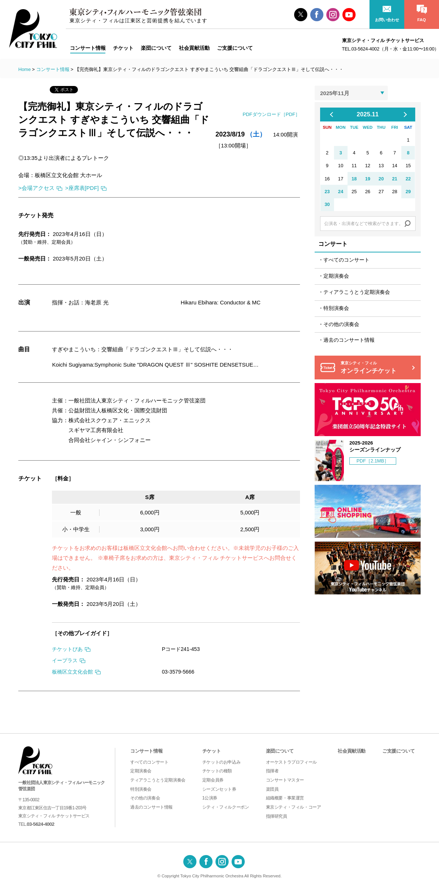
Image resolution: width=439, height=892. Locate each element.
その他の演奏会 (341, 324)
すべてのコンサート (346, 260)
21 (394, 178)
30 (327, 204)
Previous (334, 114)
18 (354, 178)
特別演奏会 (336, 308)
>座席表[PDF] (82, 188)
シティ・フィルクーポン (225, 807)
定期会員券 (213, 780)
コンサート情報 (53, 69)
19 (367, 178)
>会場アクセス (36, 188)
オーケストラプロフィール (291, 762)
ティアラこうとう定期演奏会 (356, 292)
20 (381, 178)
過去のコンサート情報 (349, 340)
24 (340, 191)
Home (24, 69)
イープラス (65, 660)
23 (327, 191)
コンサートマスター (285, 780)
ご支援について (398, 751)
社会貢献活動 (351, 751)
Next (404, 114)
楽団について (280, 751)
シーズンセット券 (219, 789)
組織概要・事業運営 (285, 798)
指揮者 (272, 770)
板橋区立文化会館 (72, 672)
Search (407, 224)
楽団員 (272, 789)
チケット (211, 751)
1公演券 (209, 798)
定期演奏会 (336, 276)
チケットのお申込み (221, 762)
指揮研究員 (276, 816)
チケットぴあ (67, 649)
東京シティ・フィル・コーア (293, 807)
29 (408, 191)
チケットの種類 (217, 770)
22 (408, 178)
